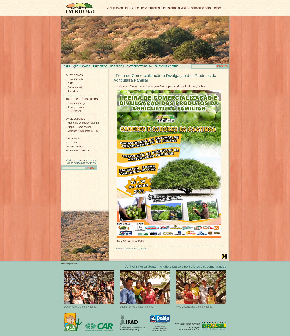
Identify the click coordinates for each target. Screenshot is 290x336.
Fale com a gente (166, 66)
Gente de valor (76, 87)
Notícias (71, 142)
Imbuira (80, 8)
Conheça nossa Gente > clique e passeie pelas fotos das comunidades (175, 266)
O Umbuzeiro (74, 146)
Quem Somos (81, 66)
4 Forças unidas (76, 107)
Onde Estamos (75, 118)
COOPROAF (75, 111)
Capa (67, 66)
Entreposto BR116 (139, 66)
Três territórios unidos (82, 99)
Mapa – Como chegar (79, 126)
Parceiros (100, 66)
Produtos (117, 66)
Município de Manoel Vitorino (83, 122)
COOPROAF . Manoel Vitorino (89, 289)
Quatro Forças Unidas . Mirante (145, 289)
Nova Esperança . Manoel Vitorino (201, 289)
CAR (70, 83)
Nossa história (75, 79)
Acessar (73, 264)
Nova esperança (76, 103)
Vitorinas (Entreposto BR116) (83, 131)
